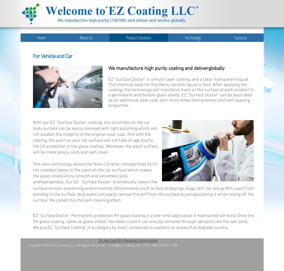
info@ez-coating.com (126, 246)
